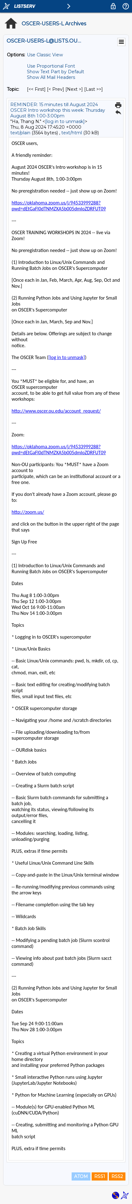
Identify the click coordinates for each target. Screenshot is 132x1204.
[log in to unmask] (65, 121)
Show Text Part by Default (55, 72)
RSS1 (99, 1176)
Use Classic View (45, 55)
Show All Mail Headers (51, 77)
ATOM (81, 1176)
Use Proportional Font (51, 66)
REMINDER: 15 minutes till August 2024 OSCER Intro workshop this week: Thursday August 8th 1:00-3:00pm (57, 110)
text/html (71, 133)
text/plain (20, 133)
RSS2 (117, 1176)
